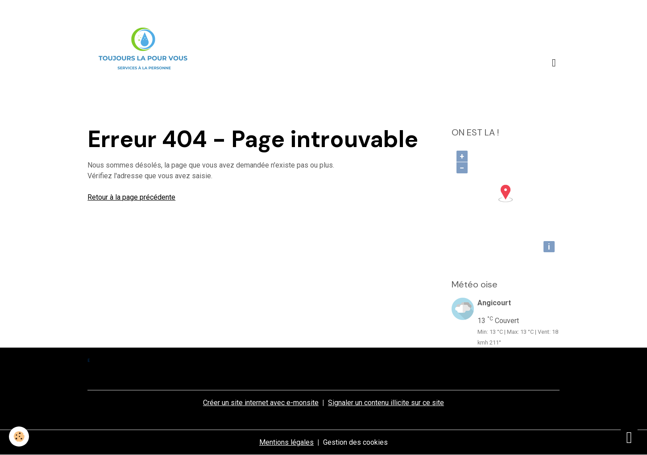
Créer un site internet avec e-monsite (261, 402)
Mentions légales (286, 442)
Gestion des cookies (355, 442)
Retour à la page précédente (131, 197)
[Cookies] (19, 436)
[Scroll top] (629, 437)
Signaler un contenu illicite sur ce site (386, 402)
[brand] (145, 63)
